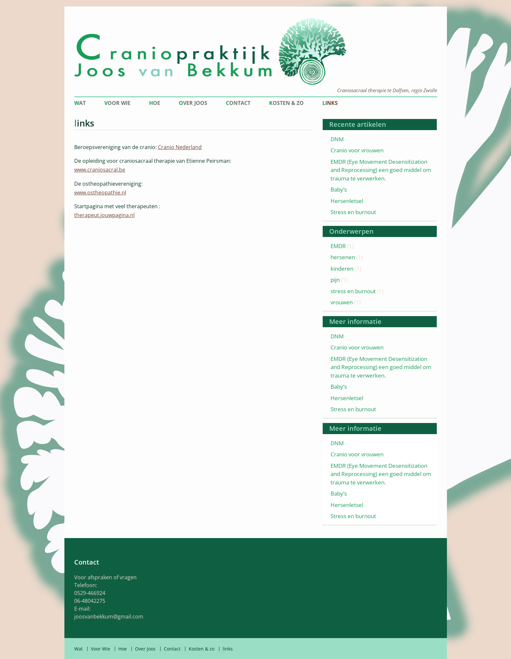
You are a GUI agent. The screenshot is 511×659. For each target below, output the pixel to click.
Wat (80, 103)
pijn (335, 279)
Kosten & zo (286, 103)
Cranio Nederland (180, 147)
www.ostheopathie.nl (100, 192)
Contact (238, 103)
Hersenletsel (347, 201)
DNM (337, 139)
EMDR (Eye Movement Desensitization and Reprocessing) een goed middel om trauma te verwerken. (381, 170)
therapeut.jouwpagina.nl (104, 215)
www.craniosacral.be (99, 169)
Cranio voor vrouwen (357, 150)
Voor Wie (117, 103)
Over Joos (193, 103)
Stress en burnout (353, 212)
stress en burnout (353, 291)
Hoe (154, 103)
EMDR (338, 246)
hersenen (343, 257)
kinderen (342, 268)
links (330, 103)
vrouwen (342, 302)
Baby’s (339, 189)
